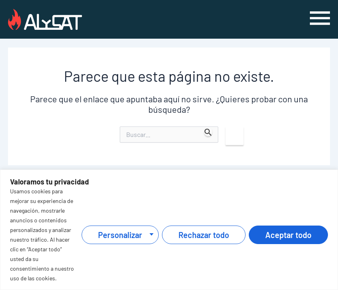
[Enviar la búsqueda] (208, 131)
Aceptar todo (288, 235)
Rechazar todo (203, 235)
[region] (169, 230)
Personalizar (120, 235)
